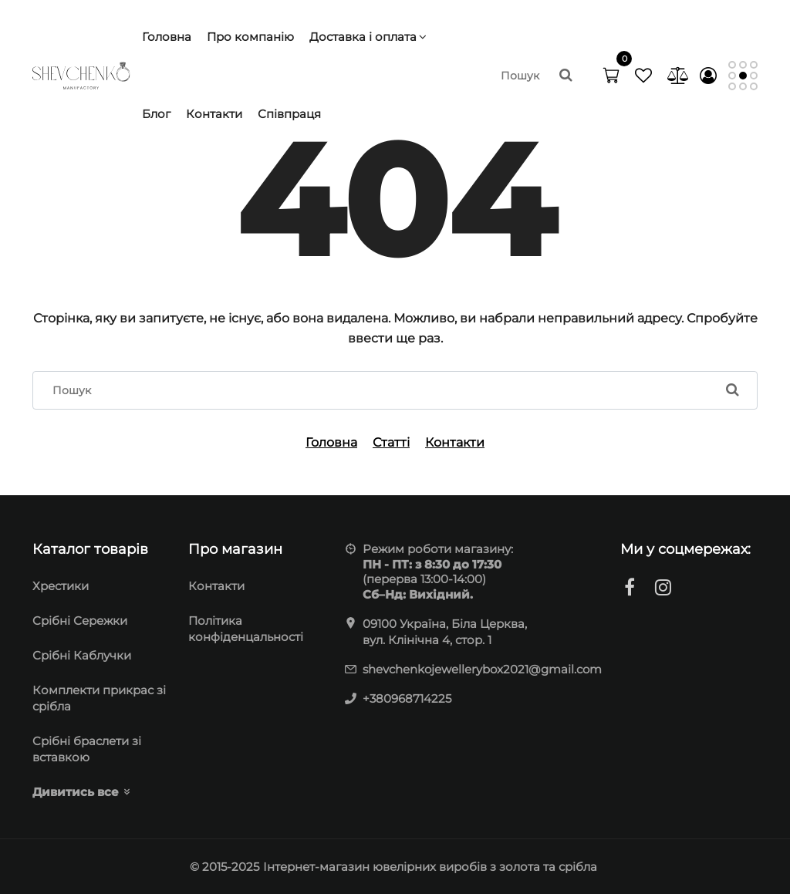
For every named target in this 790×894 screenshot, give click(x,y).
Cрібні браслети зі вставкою (86, 749)
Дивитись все (75, 791)
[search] (536, 75)
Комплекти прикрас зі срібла (99, 698)
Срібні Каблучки (81, 655)
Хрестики (60, 586)
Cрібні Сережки (79, 620)
